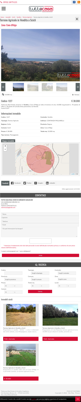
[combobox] (40, 273)
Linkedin (50, 183)
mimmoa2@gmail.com (8, 207)
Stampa (75, 94)
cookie (34, 399)
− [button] (5, 149)
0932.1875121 (8, 2)
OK (78, 399)
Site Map (71, 393)
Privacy (77, 393)
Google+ (38, 183)
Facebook (15, 183)
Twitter (27, 183)
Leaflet (73, 174)
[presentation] (40, 241)
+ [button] (5, 146)
